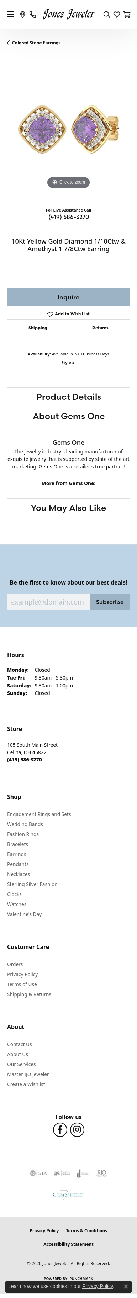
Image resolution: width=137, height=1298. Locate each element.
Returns (100, 328)
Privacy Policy (22, 974)
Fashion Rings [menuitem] (23, 834)
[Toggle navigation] (10, 14)
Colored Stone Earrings (36, 43)
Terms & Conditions (86, 1231)
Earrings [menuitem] (16, 854)
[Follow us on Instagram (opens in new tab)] (77, 1130)
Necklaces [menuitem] (18, 874)
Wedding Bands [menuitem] (25, 824)
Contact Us (19, 1044)
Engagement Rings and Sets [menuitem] (39, 814)
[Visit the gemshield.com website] (68, 1194)
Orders (15, 964)
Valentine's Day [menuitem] (24, 914)
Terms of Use (22, 984)
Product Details (68, 397)
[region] (68, 129)
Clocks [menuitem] (14, 894)
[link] (23, 14)
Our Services (21, 1064)
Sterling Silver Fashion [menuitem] (32, 884)
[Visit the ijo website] (62, 1173)
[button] (107, 14)
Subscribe (110, 602)
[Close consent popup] (126, 1286)
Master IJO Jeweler (28, 1074)
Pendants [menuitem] (17, 864)
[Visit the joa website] (83, 1173)
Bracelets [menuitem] (17, 844)
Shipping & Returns (29, 994)
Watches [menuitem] (16, 904)
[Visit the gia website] (38, 1173)
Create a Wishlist (26, 1084)
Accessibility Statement (68, 1244)
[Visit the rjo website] (101, 1173)
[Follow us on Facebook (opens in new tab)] (60, 1130)
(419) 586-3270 (68, 216)
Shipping (37, 328)
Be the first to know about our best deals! (68, 582)
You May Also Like (68, 508)
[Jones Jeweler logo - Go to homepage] (68, 14)
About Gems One (69, 416)
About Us (17, 1054)
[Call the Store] (24, 759)
